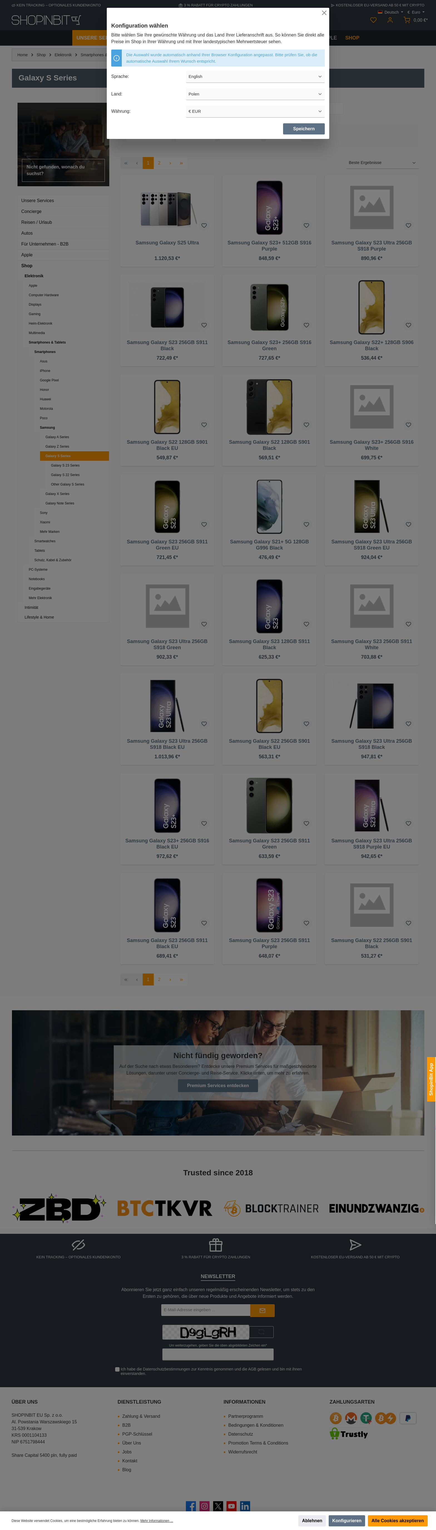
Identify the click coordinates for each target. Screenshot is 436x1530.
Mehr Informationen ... (156, 1521)
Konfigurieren (346, 1520)
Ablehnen (312, 1520)
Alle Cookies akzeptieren (397, 1520)
